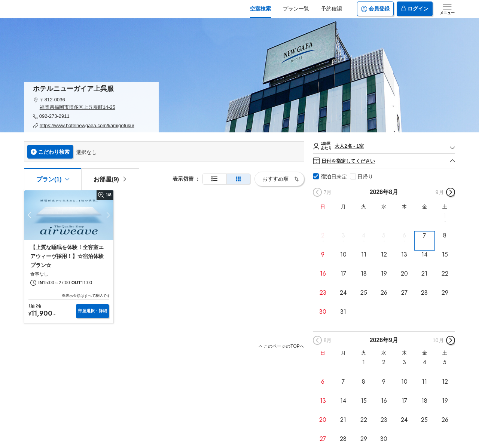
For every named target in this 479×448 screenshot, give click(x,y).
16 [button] (323, 274)
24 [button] (343, 293)
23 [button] (323, 293)
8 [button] (444, 235)
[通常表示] (214, 179)
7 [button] (424, 235)
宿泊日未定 (334, 176)
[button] (91, 103)
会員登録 (375, 8)
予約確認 (331, 9)
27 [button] (404, 293)
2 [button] (322, 235)
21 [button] (424, 274)
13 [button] (404, 255)
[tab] (110, 179)
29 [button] (445, 293)
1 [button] (444, 216)
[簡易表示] (238, 179)
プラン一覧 (296, 9)
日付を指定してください (384, 161)
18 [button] (364, 274)
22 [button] (445, 274)
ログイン (414, 8)
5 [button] (383, 235)
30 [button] (322, 312)
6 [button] (404, 235)
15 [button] (445, 255)
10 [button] (343, 255)
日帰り (365, 176)
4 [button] (363, 235)
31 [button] (343, 312)
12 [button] (384, 255)
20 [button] (404, 274)
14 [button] (424, 255)
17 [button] (343, 274)
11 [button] (363, 255)
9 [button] (322, 255)
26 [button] (384, 293)
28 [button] (424, 293)
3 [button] (343, 235)
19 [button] (384, 274)
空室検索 (260, 9)
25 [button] (363, 293)
